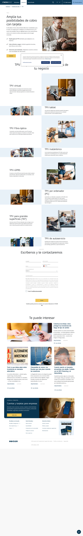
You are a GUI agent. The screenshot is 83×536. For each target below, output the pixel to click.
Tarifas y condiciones (58, 441)
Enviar (41, 300)
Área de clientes (77, 2)
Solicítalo (11, 56)
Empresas (23, 2)
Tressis (11, 428)
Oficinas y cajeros (45, 425)
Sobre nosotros (29, 423)
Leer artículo (57, 343)
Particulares (16, 2)
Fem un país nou (29, 433)
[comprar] (42, 271)
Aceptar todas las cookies (56, 62)
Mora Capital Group (13, 426)
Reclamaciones (45, 430)
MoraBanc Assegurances (14, 423)
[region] (42, 60)
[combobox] (45, 266)
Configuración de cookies (27, 62)
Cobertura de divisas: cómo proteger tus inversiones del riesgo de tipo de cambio (62, 326)
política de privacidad (37, 291)
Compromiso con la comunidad (32, 428)
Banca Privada (31, 2)
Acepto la (34, 291)
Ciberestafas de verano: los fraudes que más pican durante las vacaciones (40, 369)
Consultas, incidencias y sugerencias (49, 428)
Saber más (14, 415)
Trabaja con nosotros (30, 430)
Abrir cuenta (67, 2)
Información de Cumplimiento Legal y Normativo (41, 441)
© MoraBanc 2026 (35, 445)
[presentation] (35, 295)
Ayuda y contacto (45, 423)
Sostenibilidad (28, 425)
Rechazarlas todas (45, 62)
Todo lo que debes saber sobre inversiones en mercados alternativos (17, 369)
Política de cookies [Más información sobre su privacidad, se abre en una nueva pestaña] (48, 58)
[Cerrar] (61, 55)
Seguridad (66, 441)
